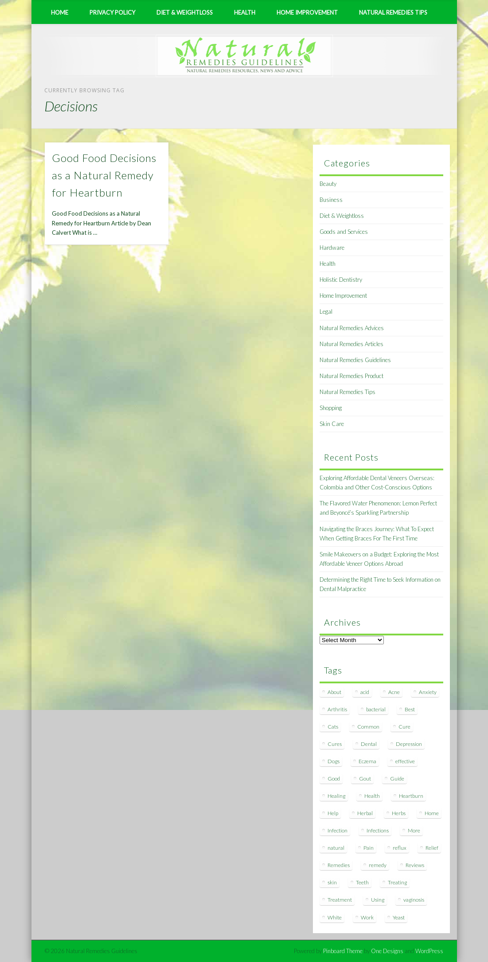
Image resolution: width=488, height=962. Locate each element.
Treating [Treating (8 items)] (397, 882)
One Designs (387, 950)
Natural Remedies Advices (352, 327)
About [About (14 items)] (334, 692)
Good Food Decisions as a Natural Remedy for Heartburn (104, 175)
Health (244, 12)
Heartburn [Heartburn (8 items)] (411, 795)
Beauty (328, 183)
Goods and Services (344, 231)
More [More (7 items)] (414, 830)
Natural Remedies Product (351, 375)
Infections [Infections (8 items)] (378, 830)
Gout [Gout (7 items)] (365, 778)
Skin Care (332, 423)
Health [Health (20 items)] (372, 795)
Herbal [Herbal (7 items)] (365, 813)
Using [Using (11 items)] (377, 899)
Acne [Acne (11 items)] (394, 692)
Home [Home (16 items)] (432, 813)
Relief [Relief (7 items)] (432, 847)
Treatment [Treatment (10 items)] (340, 899)
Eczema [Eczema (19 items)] (367, 761)
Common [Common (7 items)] (368, 726)
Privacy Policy (112, 12)
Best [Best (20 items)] (410, 709)
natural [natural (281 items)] (336, 847)
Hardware (332, 247)
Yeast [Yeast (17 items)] (399, 917)
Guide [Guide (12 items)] (397, 778)
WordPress (429, 950)
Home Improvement (307, 12)
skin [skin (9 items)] (332, 882)
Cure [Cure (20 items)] (404, 726)
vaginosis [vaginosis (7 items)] (413, 899)
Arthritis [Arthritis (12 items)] (337, 709)
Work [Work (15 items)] (367, 917)
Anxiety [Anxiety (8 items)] (428, 692)
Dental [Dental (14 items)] (369, 744)
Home (59, 12)
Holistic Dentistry (341, 279)
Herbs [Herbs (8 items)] (399, 813)
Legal (326, 311)
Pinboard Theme (343, 950)
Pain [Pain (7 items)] (368, 847)
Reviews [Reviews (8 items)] (415, 865)
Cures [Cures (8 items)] (335, 744)
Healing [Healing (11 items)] (336, 795)
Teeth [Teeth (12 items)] (362, 882)
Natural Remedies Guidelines (355, 359)
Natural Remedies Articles (351, 343)
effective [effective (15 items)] (405, 761)
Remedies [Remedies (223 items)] (339, 865)
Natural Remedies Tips (393, 12)
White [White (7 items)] (335, 917)
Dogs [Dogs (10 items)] (334, 761)
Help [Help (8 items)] (333, 813)
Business (331, 199)
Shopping (331, 407)
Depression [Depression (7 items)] (409, 744)
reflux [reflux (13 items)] (399, 847)
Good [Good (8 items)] (334, 778)
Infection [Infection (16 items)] (337, 830)
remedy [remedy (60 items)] (377, 865)
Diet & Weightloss (184, 12)
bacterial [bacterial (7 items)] (376, 709)
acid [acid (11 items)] (364, 692)
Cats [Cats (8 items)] (333, 726)
